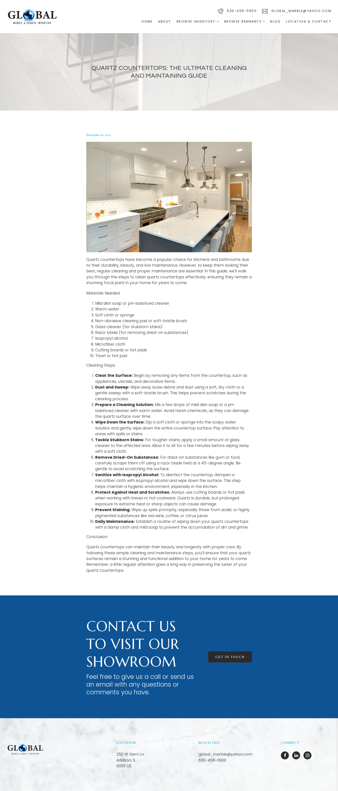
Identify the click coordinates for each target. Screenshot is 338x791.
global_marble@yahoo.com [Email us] (296, 11)
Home (147, 21)
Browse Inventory (196, 21)
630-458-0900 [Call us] (237, 11)
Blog (275, 21)
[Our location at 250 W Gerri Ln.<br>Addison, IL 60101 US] (130, 760)
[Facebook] (285, 755)
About (164, 21)
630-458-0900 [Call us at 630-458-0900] (212, 760)
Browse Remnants (243, 21)
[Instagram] (307, 755)
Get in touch (230, 656)
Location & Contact (308, 21)
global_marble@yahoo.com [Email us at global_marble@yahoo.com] (225, 754)
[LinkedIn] (296, 755)
